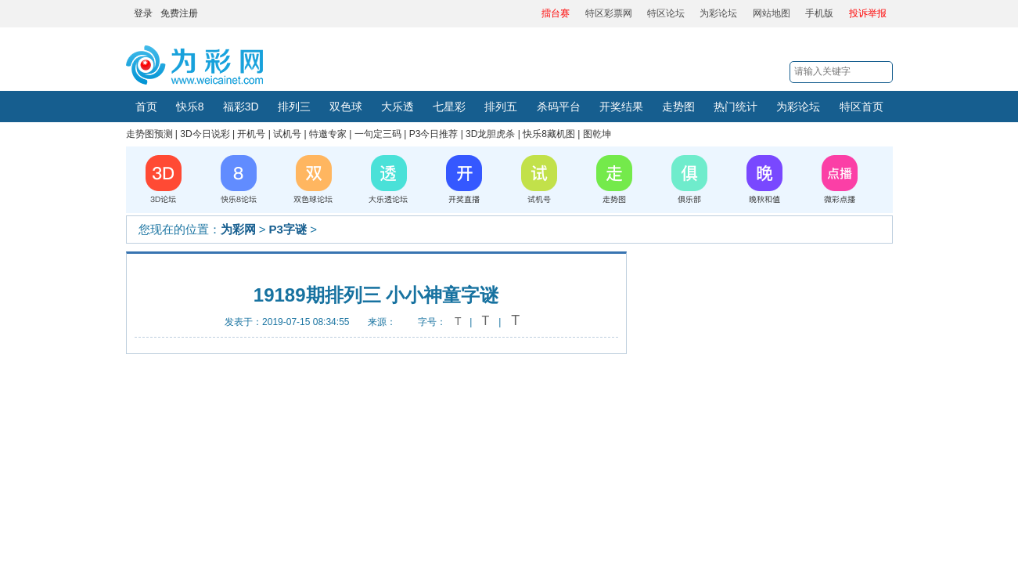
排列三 (294, 106)
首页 (146, 106)
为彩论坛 (718, 13)
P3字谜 (288, 229)
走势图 (678, 106)
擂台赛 (555, 13)
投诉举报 (868, 13)
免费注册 (179, 13)
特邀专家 (328, 133)
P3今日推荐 (434, 133)
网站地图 (771, 13)
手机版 (819, 13)
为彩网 (238, 229)
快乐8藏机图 (549, 133)
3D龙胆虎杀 (490, 133)
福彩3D (241, 106)
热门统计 (735, 106)
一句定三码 (377, 133)
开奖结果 (621, 106)
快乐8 (190, 106)
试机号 (287, 133)
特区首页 (861, 106)
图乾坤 (597, 133)
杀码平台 (559, 106)
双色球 (345, 106)
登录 (143, 13)
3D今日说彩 (204, 133)
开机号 (251, 133)
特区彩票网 (608, 13)
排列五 (500, 106)
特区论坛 (666, 13)
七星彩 (449, 106)
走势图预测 (149, 133)
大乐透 (397, 106)
